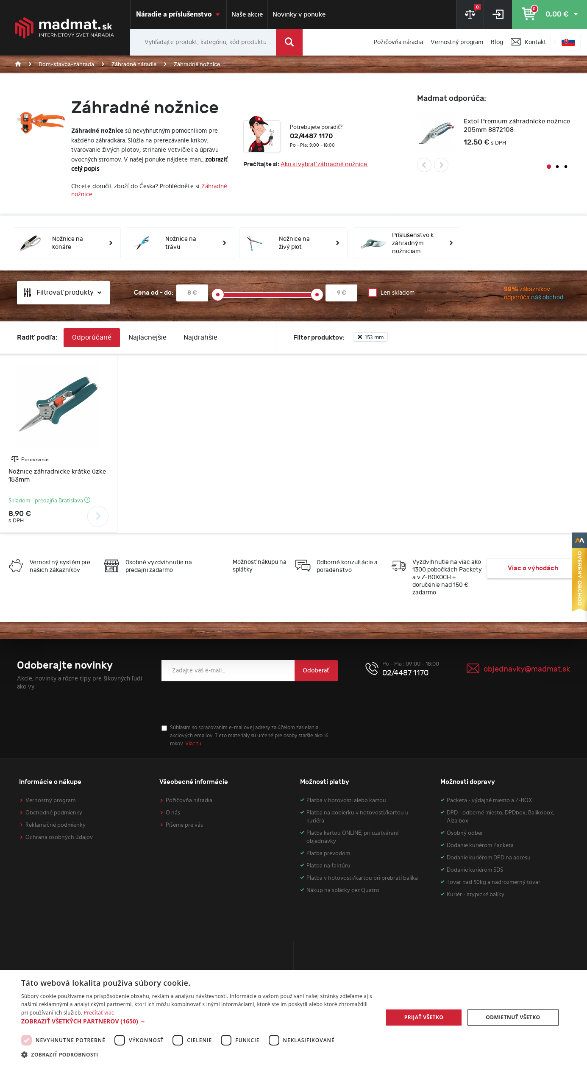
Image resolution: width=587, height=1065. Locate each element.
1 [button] (549, 167)
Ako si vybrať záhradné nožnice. (324, 164)
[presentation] (225, 702)
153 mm (370, 337)
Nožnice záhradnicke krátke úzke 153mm (57, 475)
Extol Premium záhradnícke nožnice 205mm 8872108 (517, 126)
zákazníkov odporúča (515, 294)
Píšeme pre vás (184, 825)
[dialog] (293, 1017)
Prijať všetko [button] (424, 1017)
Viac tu (193, 744)
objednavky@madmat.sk (527, 669)
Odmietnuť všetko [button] (513, 1017)
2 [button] (557, 167)
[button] (197, 1021)
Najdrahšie (200, 338)
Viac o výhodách (533, 568)
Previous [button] (424, 165)
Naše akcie (247, 14)
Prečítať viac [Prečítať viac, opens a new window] (99, 1012)
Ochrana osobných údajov (59, 837)
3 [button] (566, 167)
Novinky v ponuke (299, 14)
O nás (173, 813)
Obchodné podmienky (53, 813)
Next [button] (441, 165)
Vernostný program (50, 800)
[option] (493, 133)
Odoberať (316, 670)
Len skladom (398, 293)
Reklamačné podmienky (55, 825)
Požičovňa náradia (189, 800)
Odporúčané (91, 338)
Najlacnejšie (147, 338)
